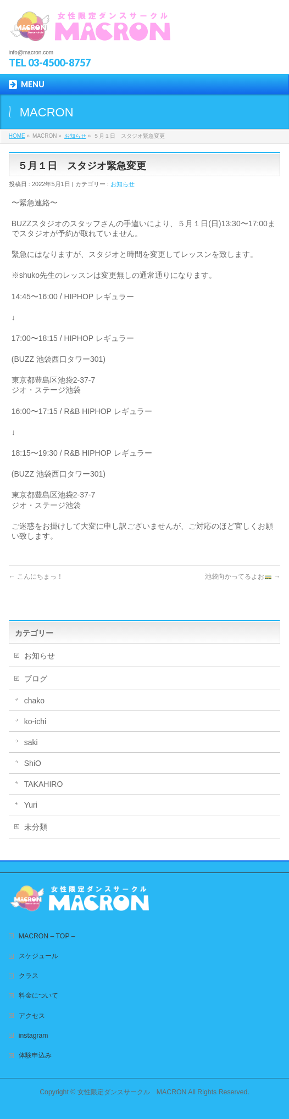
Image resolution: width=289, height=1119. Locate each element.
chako (34, 700)
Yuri (30, 805)
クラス (28, 976)
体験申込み (35, 1055)
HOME (17, 136)
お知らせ (75, 136)
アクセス (32, 1016)
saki (31, 742)
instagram (33, 1035)
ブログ (35, 678)
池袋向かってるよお (242, 576)
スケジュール (38, 956)
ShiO (32, 763)
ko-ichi (35, 721)
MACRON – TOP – (47, 936)
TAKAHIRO (43, 784)
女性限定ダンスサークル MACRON (132, 1092)
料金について (38, 995)
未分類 (35, 827)
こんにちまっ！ (36, 576)
